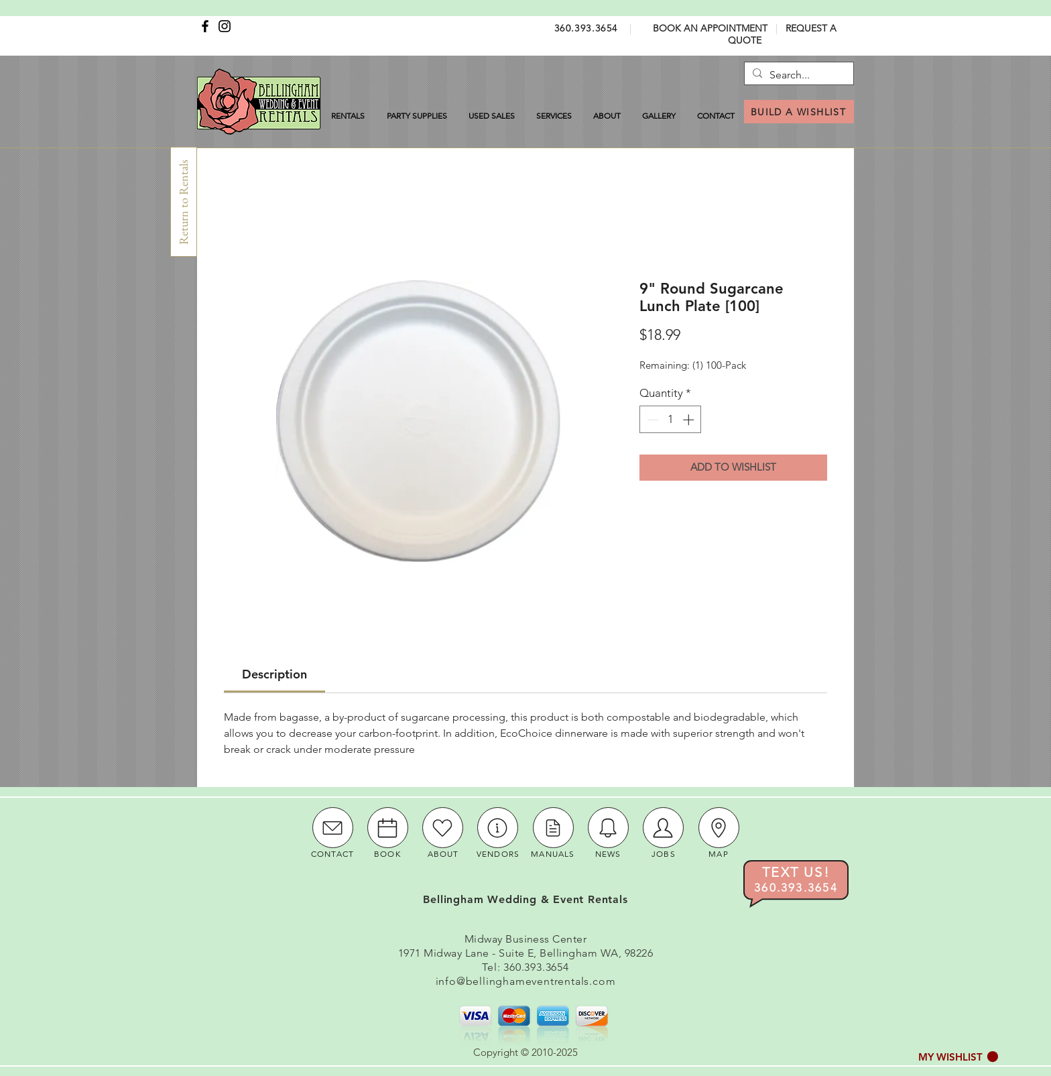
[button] (958, 1057)
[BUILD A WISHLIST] (799, 111)
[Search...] (797, 75)
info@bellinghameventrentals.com (526, 981)
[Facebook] (205, 26)
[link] (274, 674)
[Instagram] (225, 26)
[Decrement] (651, 419)
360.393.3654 (586, 28)
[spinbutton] (671, 419)
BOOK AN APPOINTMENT (710, 28)
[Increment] (690, 419)
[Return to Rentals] (183, 202)
